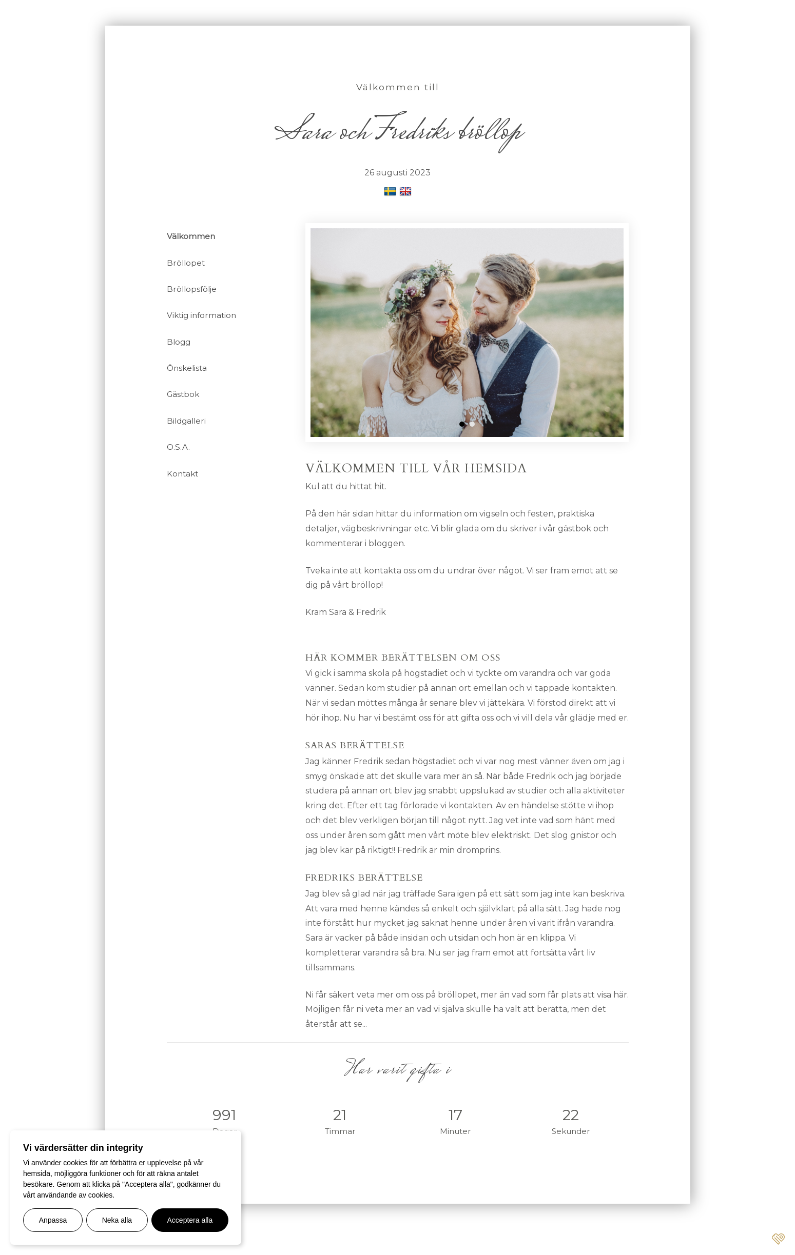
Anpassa (53, 1220)
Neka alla (117, 1220)
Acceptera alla (190, 1220)
